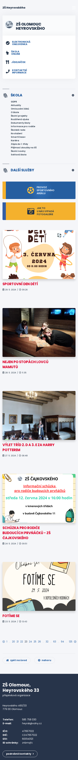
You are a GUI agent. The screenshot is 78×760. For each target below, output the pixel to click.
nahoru (44, 660)
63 (54, 641)
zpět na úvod (16, 660)
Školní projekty (19, 115)
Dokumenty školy (20, 122)
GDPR (14, 101)
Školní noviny (18, 151)
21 (18, 641)
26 (39, 641)
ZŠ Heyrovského (14, 8)
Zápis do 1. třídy (19, 144)
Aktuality (16, 105)
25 (35, 641)
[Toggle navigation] (73, 8)
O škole (15, 112)
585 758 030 (29, 719)
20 (13, 641)
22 (21, 641)
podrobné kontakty (20, 753)
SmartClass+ (18, 137)
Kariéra (15, 140)
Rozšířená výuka (20, 119)
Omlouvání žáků (20, 108)
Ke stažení (16, 133)
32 (47, 641)
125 (70, 641)
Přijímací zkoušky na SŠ (23, 147)
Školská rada (18, 129)
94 (62, 641)
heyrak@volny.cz (32, 723)
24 (30, 641)
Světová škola (18, 154)
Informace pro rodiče (23, 126)
